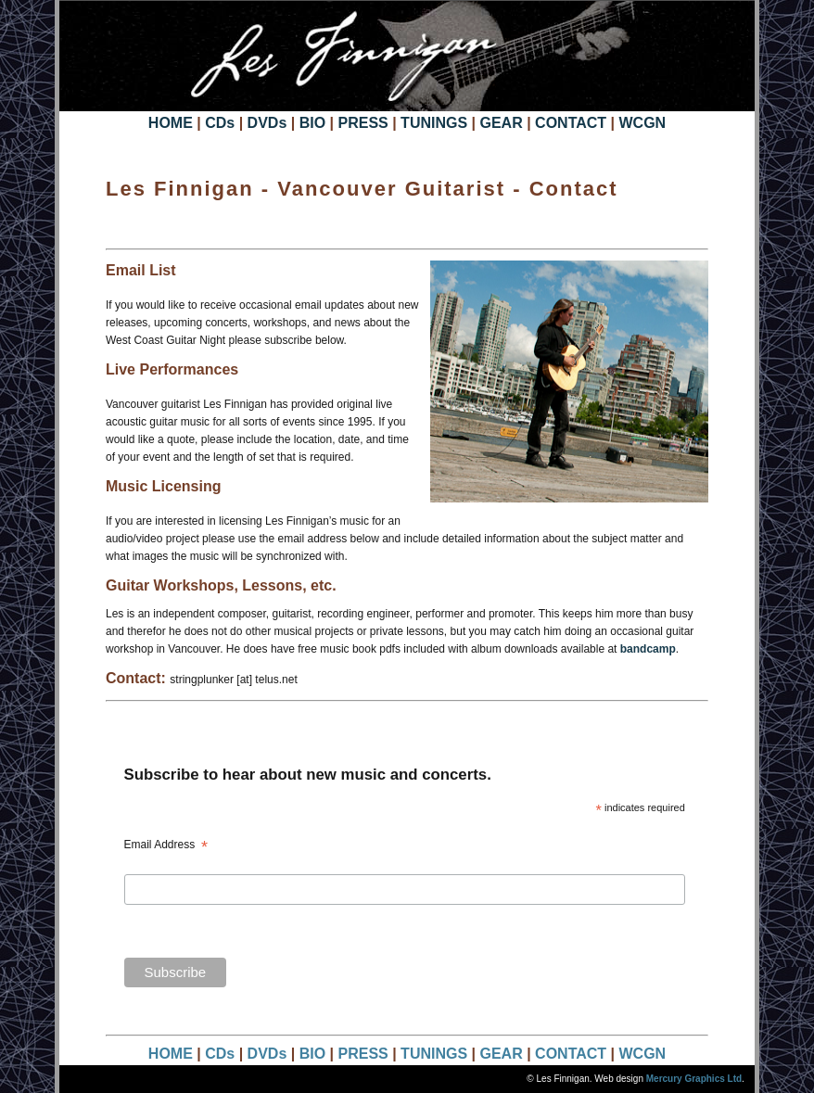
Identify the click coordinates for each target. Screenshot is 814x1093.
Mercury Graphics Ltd (694, 1079)
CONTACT (572, 123)
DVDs (269, 123)
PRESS (362, 123)
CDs (220, 123)
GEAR (500, 123)
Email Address (166, 846)
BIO (312, 123)
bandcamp (648, 648)
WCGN (642, 123)
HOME (170, 123)
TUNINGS (436, 123)
